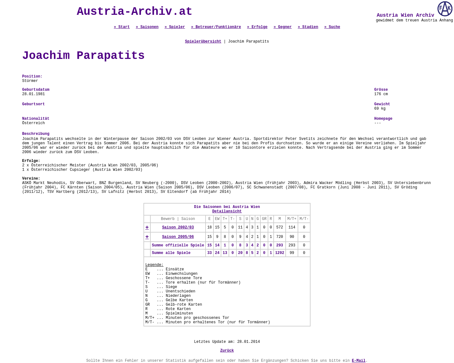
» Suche (332, 27)
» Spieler (175, 27)
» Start (122, 27)
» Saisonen (147, 27)
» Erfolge (257, 27)
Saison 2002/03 (178, 227)
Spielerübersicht (203, 41)
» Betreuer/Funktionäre (216, 27)
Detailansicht (227, 211)
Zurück (227, 351)
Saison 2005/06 (178, 237)
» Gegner (283, 27)
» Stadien (308, 27)
